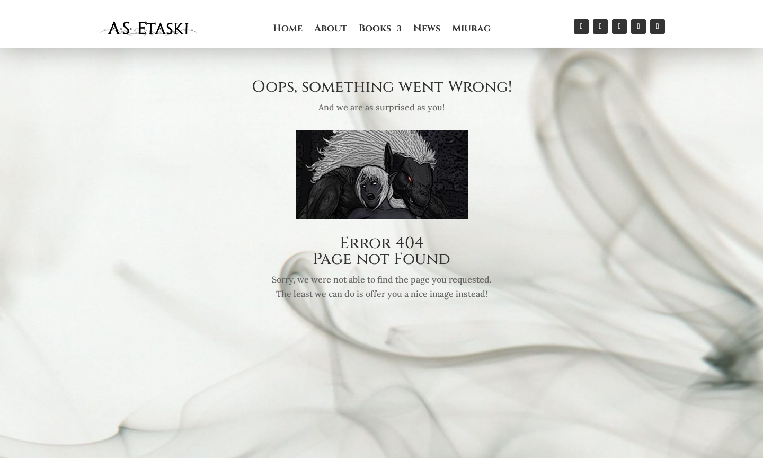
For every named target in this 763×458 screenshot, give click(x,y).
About (330, 30)
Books (375, 30)
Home (288, 30)
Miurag (471, 30)
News (426, 30)
